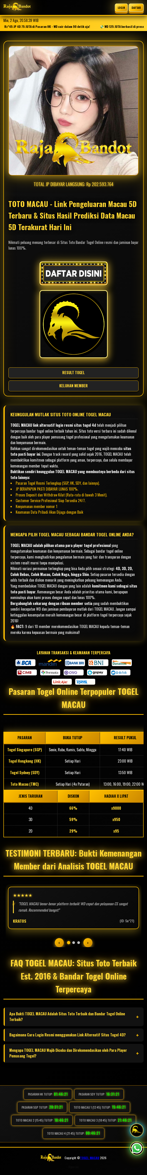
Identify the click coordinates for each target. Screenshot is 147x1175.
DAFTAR (136, 7)
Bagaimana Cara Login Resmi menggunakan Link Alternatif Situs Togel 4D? (67, 1035)
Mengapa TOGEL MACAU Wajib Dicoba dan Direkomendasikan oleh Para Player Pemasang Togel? (68, 1053)
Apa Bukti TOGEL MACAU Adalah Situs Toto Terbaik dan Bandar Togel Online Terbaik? (67, 1016)
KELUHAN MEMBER (73, 385)
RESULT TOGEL (73, 372)
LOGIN (121, 7)
